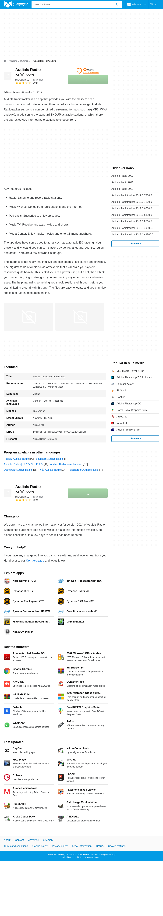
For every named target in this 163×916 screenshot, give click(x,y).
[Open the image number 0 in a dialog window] (28, 317)
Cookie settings (116, 846)
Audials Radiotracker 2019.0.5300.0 (131, 215)
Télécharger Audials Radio (83, 469)
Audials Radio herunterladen (66, 464)
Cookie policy (39, 846)
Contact (19, 840)
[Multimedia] (24, 61)
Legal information (82, 846)
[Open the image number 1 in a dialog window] (79, 317)
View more (135, 243)
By (22, 79)
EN (154, 4)
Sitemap (48, 840)
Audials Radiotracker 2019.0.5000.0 (131, 221)
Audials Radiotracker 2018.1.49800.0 (132, 228)
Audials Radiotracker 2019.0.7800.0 (131, 195)
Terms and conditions (16, 846)
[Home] (5, 61)
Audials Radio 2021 (122, 188)
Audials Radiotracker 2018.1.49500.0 (132, 234)
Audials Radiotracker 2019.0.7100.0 (131, 202)
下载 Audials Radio (50, 469)
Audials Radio (28, 489)
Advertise (33, 840)
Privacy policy (60, 846)
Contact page (35, 560)
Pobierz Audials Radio (16, 458)
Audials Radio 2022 (122, 182)
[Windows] (13, 61)
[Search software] (116, 4)
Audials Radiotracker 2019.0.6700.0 (131, 208)
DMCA (100, 846)
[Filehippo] (16, 4)
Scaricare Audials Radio (49, 458)
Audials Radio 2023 (122, 175)
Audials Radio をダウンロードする (23, 464)
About (7, 840)
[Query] (77, 4)
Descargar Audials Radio (18, 469)
